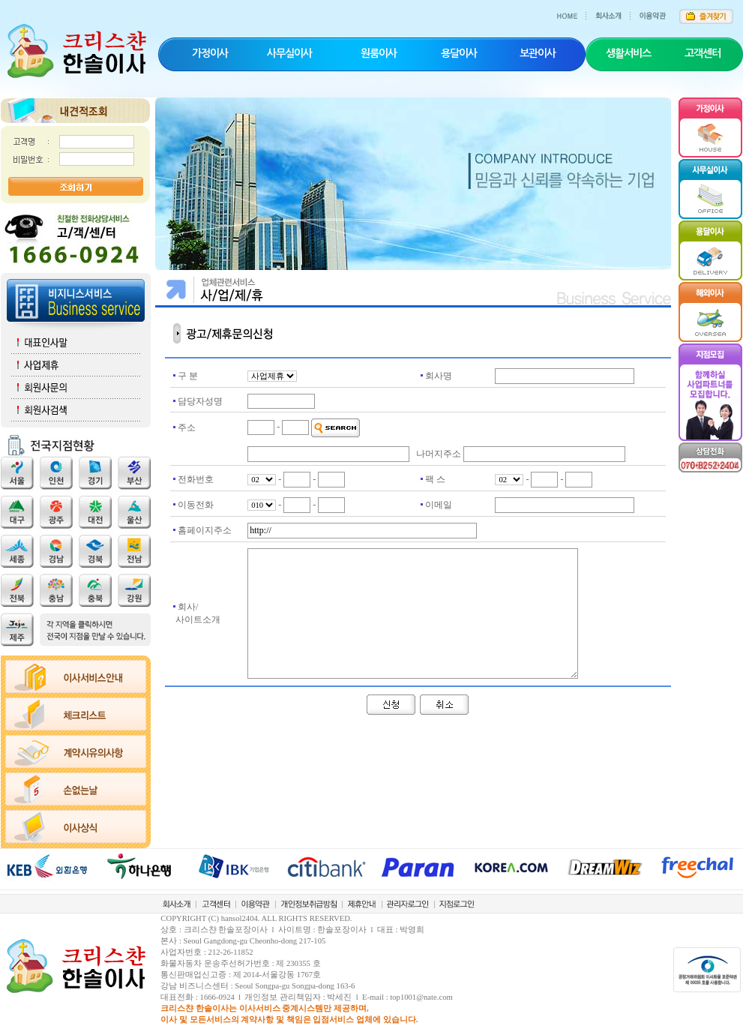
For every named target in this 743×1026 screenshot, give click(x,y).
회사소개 (615, 11)
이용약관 (657, 11)
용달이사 (459, 53)
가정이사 (210, 53)
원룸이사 (379, 53)
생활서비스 (628, 53)
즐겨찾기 (705, 11)
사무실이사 (289, 53)
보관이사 (538, 53)
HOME (571, 11)
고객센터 (703, 53)
